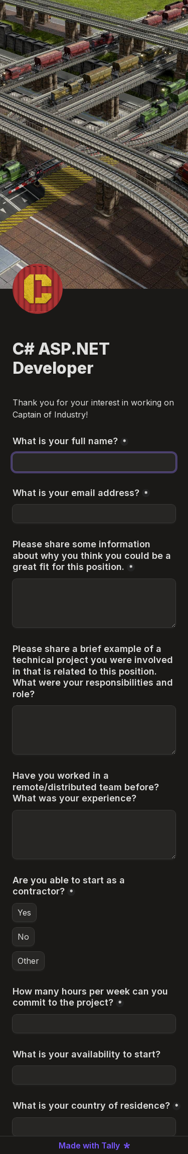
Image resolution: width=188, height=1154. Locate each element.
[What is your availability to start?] (94, 1075)
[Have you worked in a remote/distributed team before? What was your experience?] (94, 834)
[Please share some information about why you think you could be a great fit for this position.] (94, 603)
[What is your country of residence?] (94, 1127)
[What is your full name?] (94, 462)
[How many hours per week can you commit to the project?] (94, 1024)
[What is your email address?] (94, 514)
